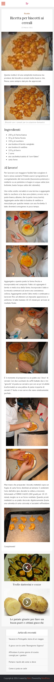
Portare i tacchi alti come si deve (22, 662)
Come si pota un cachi (18, 668)
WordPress (45, 678)
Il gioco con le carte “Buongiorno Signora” (26, 645)
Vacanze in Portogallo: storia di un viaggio (26, 639)
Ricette (27, 13)
